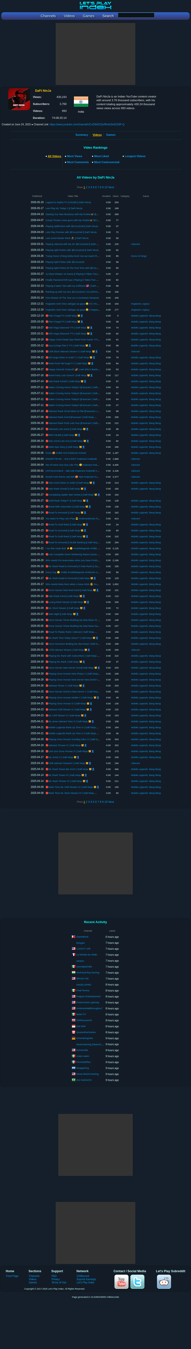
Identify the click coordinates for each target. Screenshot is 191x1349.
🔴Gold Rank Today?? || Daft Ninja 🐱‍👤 (67, 500)
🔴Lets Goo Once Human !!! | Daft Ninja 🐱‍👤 (70, 751)
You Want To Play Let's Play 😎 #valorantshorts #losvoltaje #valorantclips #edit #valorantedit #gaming (99, 518)
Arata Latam (82, 1056)
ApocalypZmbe (84, 966)
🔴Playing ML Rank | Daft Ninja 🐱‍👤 (65, 661)
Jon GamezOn (84, 1080)
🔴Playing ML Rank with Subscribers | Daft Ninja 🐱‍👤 (74, 655)
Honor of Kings (139, 256)
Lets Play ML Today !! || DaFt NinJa (64, 208)
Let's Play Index (86, 1282)
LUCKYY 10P (83, 948)
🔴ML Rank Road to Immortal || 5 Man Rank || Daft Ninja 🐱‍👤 (78, 566)
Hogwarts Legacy (140, 303)
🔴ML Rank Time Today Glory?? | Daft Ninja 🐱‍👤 (72, 637)
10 (105, 187)
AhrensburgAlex (84, 1038)
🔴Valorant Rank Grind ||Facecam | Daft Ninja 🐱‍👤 (73, 417)
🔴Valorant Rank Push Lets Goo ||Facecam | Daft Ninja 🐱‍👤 (78, 423)
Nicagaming (82, 1068)
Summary (82, 134)
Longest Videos (135, 156)
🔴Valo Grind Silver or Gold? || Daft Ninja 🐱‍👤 (70, 482)
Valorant (135, 244)
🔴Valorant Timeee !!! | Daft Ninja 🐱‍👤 (66, 745)
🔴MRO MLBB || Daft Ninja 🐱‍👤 (63, 435)
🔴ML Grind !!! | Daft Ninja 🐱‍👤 (63, 757)
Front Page (12, 1276)
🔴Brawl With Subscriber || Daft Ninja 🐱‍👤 (68, 506)
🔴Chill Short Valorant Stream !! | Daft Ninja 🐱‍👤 (72, 351)
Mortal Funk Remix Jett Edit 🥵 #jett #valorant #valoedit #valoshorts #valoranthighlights (91, 476)
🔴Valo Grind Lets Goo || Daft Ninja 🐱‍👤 (67, 441)
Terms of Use (58, 1282)
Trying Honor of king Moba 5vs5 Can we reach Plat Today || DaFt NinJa (83, 256)
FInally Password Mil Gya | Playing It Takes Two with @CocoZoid (80, 279)
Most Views (74, 156)
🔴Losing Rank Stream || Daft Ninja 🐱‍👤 (68, 602)
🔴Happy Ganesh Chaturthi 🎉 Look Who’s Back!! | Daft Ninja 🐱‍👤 (81, 369)
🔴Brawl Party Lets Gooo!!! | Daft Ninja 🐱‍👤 (69, 375)
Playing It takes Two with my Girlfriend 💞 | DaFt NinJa (74, 285)
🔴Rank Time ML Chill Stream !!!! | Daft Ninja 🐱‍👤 (72, 787)
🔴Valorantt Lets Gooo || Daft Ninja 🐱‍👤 (67, 429)
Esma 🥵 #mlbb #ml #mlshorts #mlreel (66, 452)
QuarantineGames (86, 1032)
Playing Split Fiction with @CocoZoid (65, 262)
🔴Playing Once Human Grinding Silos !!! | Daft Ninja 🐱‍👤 (77, 739)
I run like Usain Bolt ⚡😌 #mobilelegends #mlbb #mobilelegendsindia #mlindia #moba (91, 548)
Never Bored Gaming (87, 1074)
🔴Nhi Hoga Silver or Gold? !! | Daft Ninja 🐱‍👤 (71, 357)
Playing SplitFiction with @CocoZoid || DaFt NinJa (72, 226)
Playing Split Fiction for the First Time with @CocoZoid (74, 268)
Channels (34, 1276)
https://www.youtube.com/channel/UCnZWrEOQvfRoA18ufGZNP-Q (87, 124)
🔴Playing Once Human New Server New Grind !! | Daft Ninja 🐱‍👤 (81, 679)
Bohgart (80, 943)
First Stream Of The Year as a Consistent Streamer (72, 297)
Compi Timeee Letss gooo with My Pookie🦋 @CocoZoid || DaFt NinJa (83, 220)
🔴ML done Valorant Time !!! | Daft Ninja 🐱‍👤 (70, 721)
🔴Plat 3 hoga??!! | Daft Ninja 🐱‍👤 (64, 315)
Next (111, 187)
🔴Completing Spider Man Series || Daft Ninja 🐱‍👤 (73, 494)
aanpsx (80, 960)
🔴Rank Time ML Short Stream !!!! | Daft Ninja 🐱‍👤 (73, 793)
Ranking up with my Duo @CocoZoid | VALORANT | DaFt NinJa (79, 291)
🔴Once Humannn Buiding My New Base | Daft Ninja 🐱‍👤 (77, 643)
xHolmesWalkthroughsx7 (89, 1008)
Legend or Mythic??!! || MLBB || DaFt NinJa (68, 202)
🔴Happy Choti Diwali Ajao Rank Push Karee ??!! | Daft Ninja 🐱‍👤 (81, 339)
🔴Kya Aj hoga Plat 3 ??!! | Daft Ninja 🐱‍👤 (68, 345)
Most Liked (101, 156)
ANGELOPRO (83, 984)
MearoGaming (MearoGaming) (92, 1044)
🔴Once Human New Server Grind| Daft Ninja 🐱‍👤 (73, 667)
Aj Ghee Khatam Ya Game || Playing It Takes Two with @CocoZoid (80, 273)
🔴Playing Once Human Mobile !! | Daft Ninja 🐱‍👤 (72, 697)
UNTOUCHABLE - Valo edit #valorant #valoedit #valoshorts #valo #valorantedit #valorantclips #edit (97, 470)
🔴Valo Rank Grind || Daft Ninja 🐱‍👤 (65, 596)
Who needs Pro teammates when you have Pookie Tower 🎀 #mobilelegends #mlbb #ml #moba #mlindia (100, 560)
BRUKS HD (82, 978)
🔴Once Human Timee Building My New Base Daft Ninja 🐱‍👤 (78, 626)
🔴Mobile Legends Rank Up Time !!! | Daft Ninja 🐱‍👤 (74, 727)
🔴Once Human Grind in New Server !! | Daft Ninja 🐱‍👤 (75, 691)
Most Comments (78, 162)
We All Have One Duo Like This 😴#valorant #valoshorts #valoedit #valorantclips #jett (90, 464)
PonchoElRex (83, 1062)
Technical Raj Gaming (87, 972)
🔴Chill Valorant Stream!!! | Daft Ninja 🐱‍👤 (69, 763)
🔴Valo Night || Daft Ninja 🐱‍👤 (62, 614)
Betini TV (81, 1014)
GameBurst (82, 936)
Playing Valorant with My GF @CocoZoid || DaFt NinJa (74, 244)
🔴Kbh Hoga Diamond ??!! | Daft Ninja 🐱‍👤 (69, 327)
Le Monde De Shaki (86, 954)
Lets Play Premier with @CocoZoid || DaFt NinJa (71, 232)
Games (110, 134)
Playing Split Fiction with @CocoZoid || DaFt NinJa (72, 250)
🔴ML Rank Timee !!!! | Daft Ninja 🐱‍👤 (66, 775)
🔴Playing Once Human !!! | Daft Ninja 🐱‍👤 (69, 703)
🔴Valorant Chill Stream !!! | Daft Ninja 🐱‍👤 (69, 709)
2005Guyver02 (84, 1020)
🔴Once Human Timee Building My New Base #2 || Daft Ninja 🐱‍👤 (81, 620)
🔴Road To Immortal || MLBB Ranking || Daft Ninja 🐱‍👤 (75, 542)
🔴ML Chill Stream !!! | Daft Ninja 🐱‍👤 (66, 715)
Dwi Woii (81, 1026)
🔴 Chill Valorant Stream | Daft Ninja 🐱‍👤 (68, 649)
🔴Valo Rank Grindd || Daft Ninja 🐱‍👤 (66, 488)
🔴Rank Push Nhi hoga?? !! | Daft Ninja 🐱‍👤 (70, 363)
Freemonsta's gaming (87, 1002)
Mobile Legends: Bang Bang (146, 315)
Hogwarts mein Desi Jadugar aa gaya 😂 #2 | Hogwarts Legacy (79, 303)
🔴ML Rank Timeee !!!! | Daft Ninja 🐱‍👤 (67, 781)
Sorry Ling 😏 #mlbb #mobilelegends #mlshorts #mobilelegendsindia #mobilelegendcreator (93, 572)
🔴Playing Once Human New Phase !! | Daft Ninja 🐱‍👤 (75, 673)
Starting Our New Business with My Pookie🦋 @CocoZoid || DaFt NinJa (83, 214)
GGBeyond (83, 1276)
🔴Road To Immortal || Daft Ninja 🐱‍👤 (66, 512)
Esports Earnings (86, 1279)
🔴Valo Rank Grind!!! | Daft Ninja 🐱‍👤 (66, 381)
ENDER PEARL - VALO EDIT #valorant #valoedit (71, 458)
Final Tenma (82, 990)
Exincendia (82, 1050)
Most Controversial (106, 162)
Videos (33, 1279)
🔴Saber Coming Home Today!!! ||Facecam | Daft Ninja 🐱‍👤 (78, 387)
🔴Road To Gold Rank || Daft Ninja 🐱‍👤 (67, 524)
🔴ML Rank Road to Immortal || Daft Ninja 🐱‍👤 (71, 578)
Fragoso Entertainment (88, 996)
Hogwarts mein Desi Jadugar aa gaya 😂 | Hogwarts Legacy (77, 309)
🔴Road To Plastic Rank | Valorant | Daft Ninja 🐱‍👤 (73, 631)
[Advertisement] (95, 54)
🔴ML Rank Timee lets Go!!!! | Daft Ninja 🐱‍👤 (70, 769)
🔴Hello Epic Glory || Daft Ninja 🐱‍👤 (65, 447)
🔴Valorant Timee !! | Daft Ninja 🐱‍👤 (65, 685)
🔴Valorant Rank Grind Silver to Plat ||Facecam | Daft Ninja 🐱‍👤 (80, 411)
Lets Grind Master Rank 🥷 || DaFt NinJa (67, 238)
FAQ (53, 1276)
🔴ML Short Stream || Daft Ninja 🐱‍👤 (66, 608)
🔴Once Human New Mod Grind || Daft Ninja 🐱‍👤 (72, 590)
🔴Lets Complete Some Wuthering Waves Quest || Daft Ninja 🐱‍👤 (81, 554)
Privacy (55, 1279)
